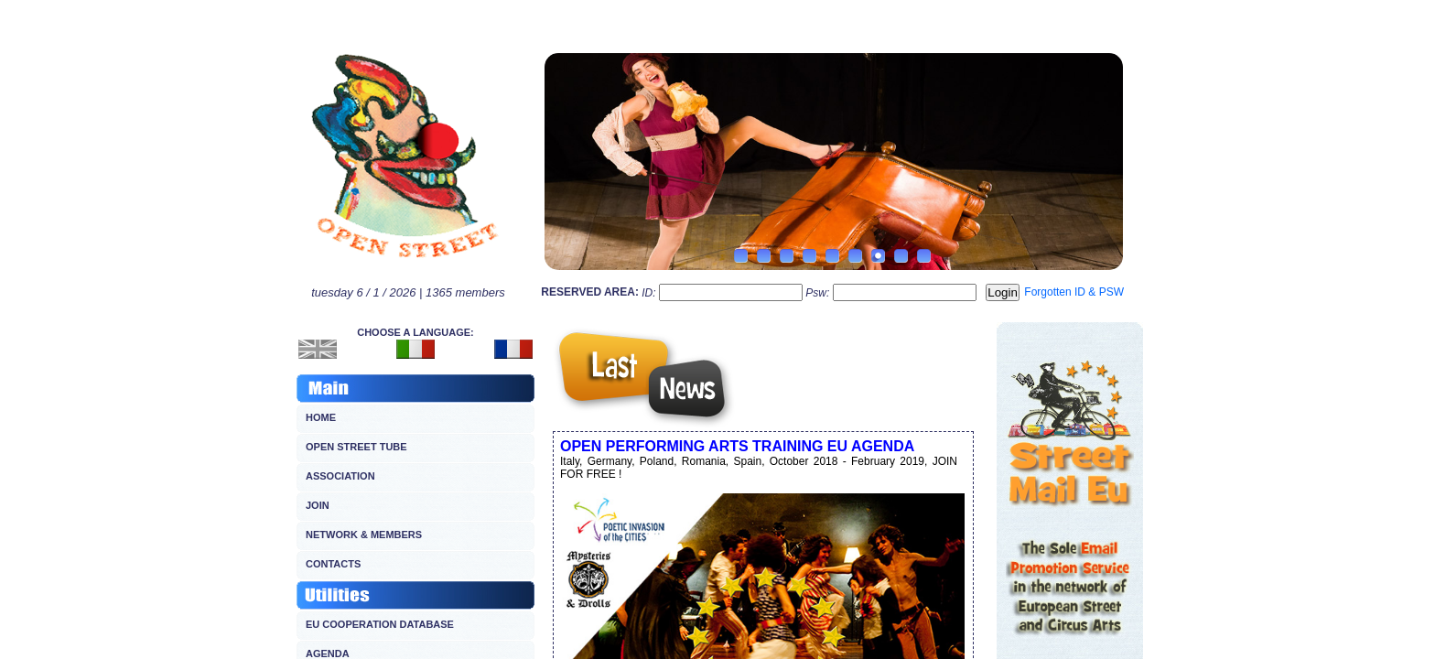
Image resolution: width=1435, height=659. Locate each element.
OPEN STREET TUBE (356, 446)
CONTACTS (333, 563)
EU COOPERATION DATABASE (380, 624)
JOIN (317, 505)
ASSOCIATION (340, 475)
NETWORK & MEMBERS (364, 534)
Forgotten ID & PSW (1074, 292)
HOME (321, 417)
